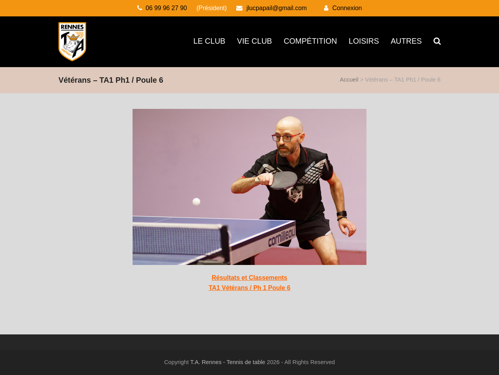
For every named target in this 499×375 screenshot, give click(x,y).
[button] (437, 42)
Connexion (347, 8)
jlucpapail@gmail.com (276, 8)
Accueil (349, 79)
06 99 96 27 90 (166, 8)
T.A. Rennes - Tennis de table (227, 362)
